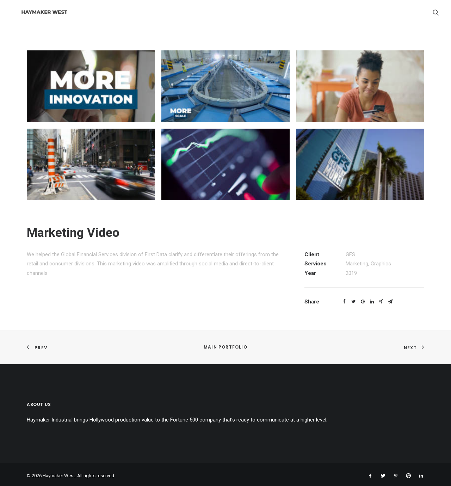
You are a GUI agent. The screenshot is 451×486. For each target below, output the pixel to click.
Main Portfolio (225, 347)
